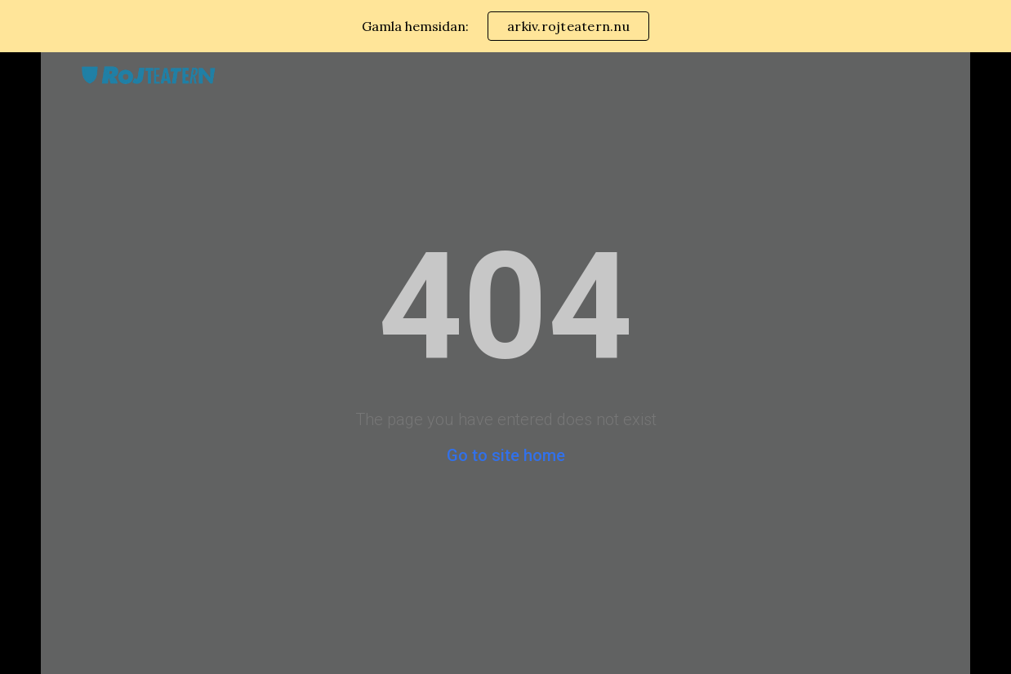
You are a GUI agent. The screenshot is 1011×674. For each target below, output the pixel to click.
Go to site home (506, 455)
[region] (505, 26)
